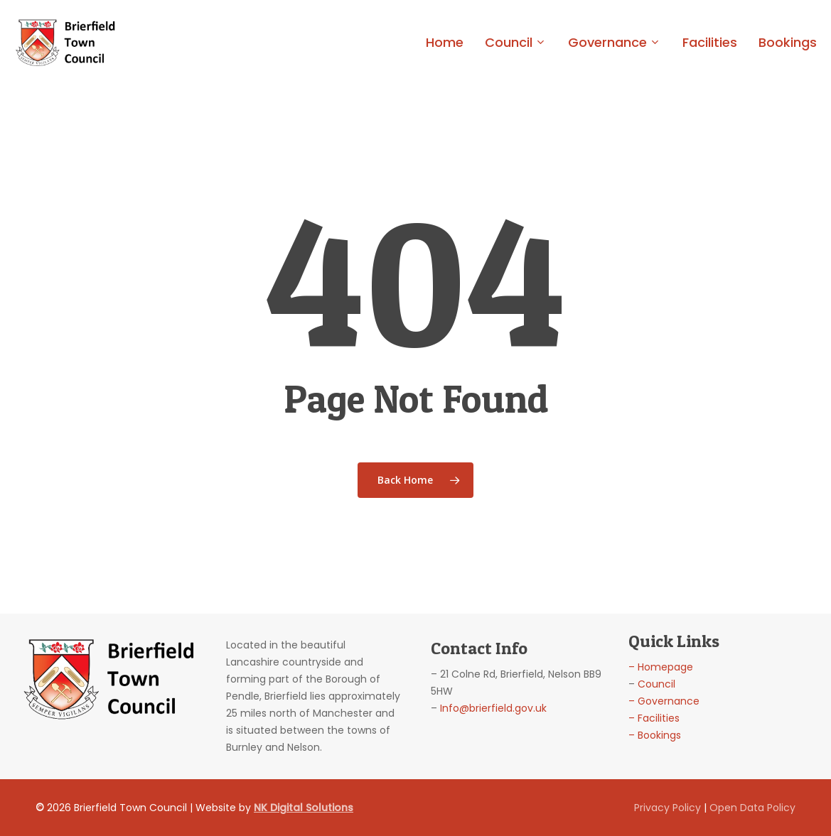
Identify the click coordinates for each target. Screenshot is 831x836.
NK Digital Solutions (303, 807)
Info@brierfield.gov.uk (493, 708)
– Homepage (660, 667)
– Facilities (654, 718)
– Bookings (654, 735)
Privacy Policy (667, 807)
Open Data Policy (752, 807)
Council (656, 684)
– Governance (663, 701)
